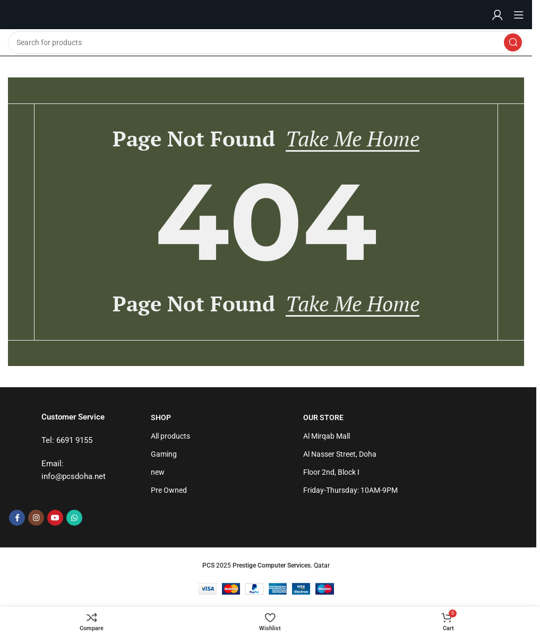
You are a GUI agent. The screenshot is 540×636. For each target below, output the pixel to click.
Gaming (164, 454)
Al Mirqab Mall (326, 436)
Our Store (323, 417)
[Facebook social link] (17, 518)
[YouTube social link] (55, 518)
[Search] (266, 42)
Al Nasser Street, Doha (339, 454)
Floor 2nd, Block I (331, 472)
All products (170, 436)
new (158, 472)
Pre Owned (169, 490)
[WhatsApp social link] (74, 518)
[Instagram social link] (36, 518)
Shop (161, 417)
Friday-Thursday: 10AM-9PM (350, 490)
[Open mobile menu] (518, 14)
